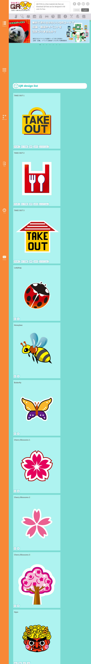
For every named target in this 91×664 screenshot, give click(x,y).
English (85, 10)
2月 (23, 224)
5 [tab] (53, 45)
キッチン (21, 325)
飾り (46, 258)
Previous (11, 31)
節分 (16, 224)
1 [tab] (40, 45)
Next (88, 31)
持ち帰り (17, 120)
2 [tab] (43, 45)
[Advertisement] (50, 65)
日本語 (77, 10)
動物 (16, 393)
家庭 (26, 325)
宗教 (19, 427)
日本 (27, 224)
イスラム (66, 427)
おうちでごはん (24, 123)
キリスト (41, 427)
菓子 (75, 325)
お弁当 (16, 123)
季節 (20, 224)
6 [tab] (56, 45)
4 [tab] (50, 45)
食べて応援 (23, 120)
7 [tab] (60, 45)
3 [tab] (47, 45)
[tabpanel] (50, 31)
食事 (29, 120)
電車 (16, 359)
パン (16, 292)
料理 (16, 325)
